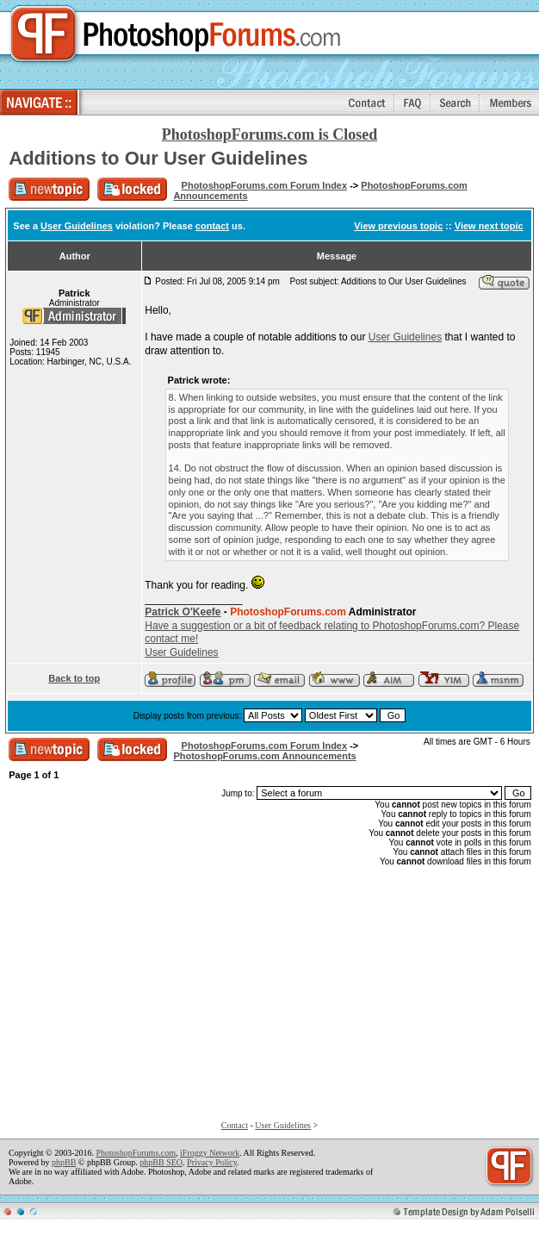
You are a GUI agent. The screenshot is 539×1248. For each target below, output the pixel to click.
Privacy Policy (212, 1162)
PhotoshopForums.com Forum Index (265, 185)
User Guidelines (76, 226)
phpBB (64, 1162)
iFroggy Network (209, 1153)
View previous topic (398, 226)
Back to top (74, 678)
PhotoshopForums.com (136, 1153)
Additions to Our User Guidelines (158, 158)
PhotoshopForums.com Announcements (264, 756)
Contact (234, 1125)
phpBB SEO (161, 1162)
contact (212, 226)
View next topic (489, 226)
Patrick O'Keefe (182, 612)
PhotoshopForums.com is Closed (270, 134)
